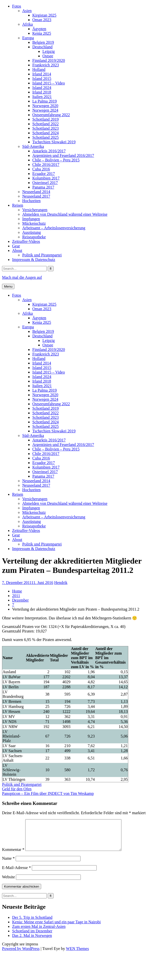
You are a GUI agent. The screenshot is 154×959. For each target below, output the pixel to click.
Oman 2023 (41, 20)
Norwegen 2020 (45, 106)
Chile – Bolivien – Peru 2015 (56, 160)
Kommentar (13, 855)
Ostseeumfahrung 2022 (51, 115)
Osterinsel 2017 (45, 182)
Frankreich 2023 (45, 65)
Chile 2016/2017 (45, 164)
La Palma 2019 (44, 101)
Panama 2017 (43, 187)
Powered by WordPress (21, 954)
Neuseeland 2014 (36, 192)
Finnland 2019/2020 (48, 60)
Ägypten (39, 29)
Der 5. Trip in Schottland (32, 923)
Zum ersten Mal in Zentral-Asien (39, 932)
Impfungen (31, 219)
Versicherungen (34, 210)
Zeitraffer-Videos (26, 241)
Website (8, 883)
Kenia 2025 (41, 33)
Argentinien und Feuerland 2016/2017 (63, 155)
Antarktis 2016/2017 (49, 151)
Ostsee (47, 56)
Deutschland (42, 47)
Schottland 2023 (45, 128)
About (17, 250)
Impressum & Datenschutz (33, 259)
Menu (8, 286)
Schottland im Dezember (32, 937)
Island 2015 (41, 78)
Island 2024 (41, 87)
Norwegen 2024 (45, 110)
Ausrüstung (31, 232)
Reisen (17, 205)
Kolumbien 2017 (46, 178)
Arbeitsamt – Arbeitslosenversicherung (53, 228)
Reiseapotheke (34, 237)
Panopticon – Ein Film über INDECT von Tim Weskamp (48, 793)
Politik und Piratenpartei (42, 255)
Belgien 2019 (43, 42)
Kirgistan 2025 (44, 15)
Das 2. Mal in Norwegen (32, 941)
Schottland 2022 (45, 124)
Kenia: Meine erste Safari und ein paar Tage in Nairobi (56, 928)
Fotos (16, 6)
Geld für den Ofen (17, 789)
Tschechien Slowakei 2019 (53, 142)
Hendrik (60, 582)
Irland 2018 (41, 92)
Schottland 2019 (45, 119)
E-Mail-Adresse (16, 874)
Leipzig (48, 51)
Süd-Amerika (33, 146)
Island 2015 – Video (48, 83)
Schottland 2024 (45, 133)
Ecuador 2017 (43, 173)
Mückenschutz (34, 223)
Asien (27, 11)
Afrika (27, 24)
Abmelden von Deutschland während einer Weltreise (64, 214)
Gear (16, 246)
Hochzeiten (31, 201)
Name (8, 864)
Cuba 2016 (41, 169)
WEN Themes (77, 954)
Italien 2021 (42, 97)
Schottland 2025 (45, 137)
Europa (28, 38)
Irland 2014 (41, 74)
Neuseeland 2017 (36, 196)
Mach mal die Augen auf (22, 277)
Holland (38, 69)
